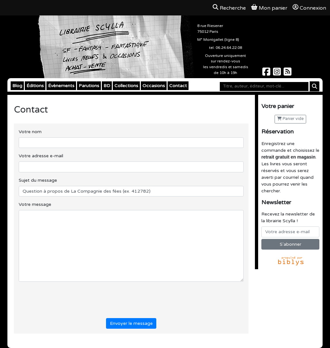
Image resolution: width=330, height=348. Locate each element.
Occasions (153, 85)
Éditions (35, 85)
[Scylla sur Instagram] (277, 73)
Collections (126, 85)
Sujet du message (38, 180)
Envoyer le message (131, 323)
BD (106, 85)
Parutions (89, 85)
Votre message (35, 204)
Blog (17, 85)
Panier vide (290, 118)
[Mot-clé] (264, 86)
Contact (178, 85)
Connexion (309, 7)
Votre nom (30, 131)
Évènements (61, 85)
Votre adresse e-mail (41, 156)
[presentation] (68, 298)
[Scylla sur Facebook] (267, 73)
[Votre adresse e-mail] (290, 231)
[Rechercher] (314, 86)
